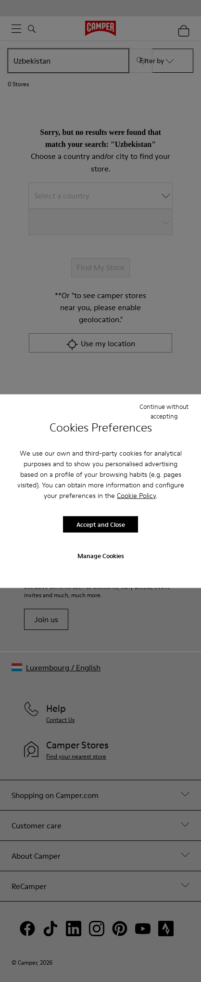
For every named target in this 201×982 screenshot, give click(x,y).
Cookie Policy (136, 495)
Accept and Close (100, 524)
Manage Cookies (100, 555)
